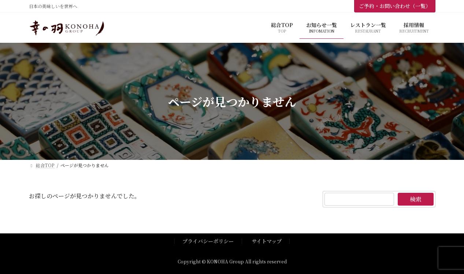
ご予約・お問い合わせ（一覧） (395, 6)
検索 (416, 199)
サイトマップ (267, 241)
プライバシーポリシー (208, 241)
